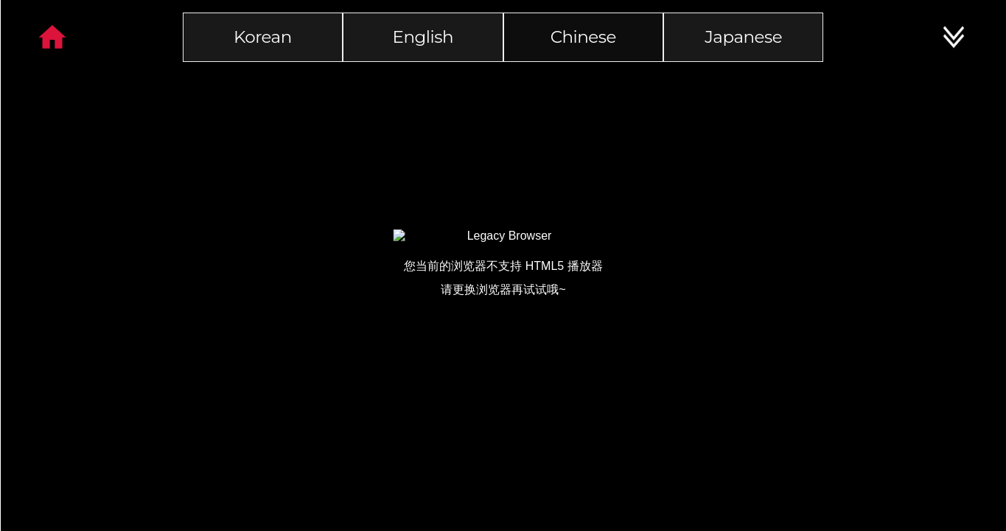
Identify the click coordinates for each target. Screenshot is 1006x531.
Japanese (743, 37)
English (423, 37)
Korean (263, 37)
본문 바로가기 (0, 0)
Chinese (583, 37)
